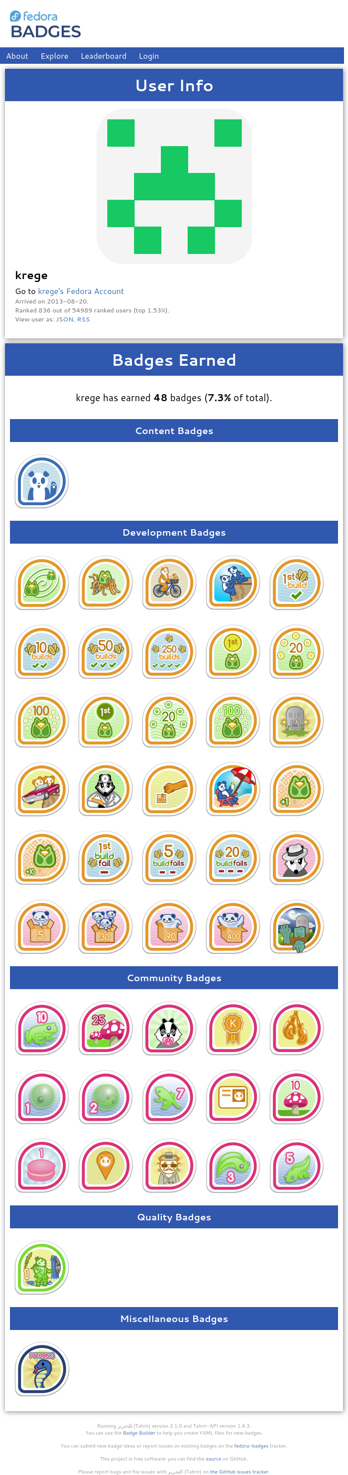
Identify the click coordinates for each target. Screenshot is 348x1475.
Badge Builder (139, 1432)
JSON (64, 318)
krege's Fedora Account (81, 290)
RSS (83, 318)
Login (149, 55)
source (214, 1458)
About (17, 55)
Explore (54, 55)
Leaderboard (104, 55)
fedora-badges (251, 1445)
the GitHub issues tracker (239, 1471)
